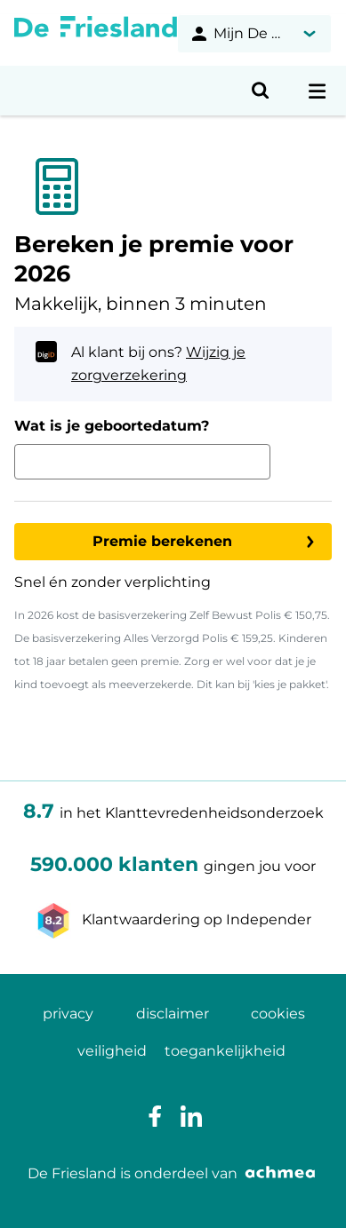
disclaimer (172, 1013)
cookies (278, 1013)
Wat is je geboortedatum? (111, 425)
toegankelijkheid (225, 1050)
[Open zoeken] (260, 90)
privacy (68, 1013)
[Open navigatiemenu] (317, 90)
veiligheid (112, 1050)
